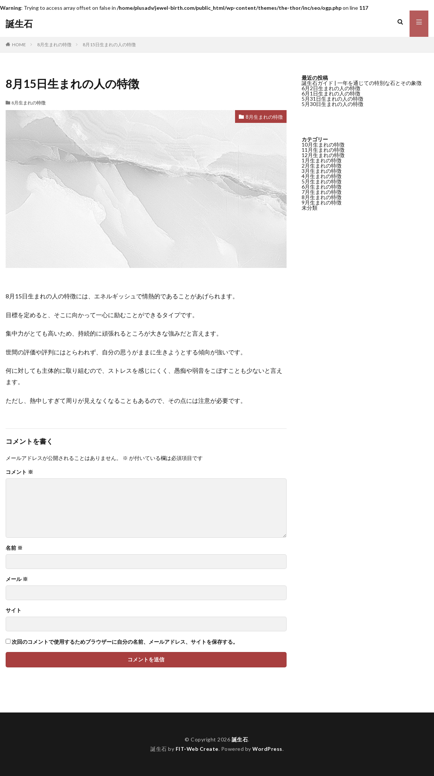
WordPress (267, 749)
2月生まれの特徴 (321, 165)
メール (17, 579)
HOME (19, 44)
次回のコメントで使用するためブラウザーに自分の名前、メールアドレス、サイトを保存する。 (125, 641)
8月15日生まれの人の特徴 (109, 44)
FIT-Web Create (197, 749)
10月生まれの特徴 (323, 144)
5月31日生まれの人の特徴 (332, 98)
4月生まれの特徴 (321, 176)
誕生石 (19, 23)
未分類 (309, 207)
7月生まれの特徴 (321, 192)
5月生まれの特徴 (321, 181)
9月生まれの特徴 (321, 202)
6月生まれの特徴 (321, 186)
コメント (19, 472)
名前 (14, 548)
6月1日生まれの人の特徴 (331, 93)
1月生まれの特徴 (321, 160)
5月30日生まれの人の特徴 (332, 104)
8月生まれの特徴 (54, 44)
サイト (13, 610)
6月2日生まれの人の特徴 (331, 88)
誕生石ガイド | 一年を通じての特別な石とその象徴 (362, 83)
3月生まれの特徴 (321, 171)
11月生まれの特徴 (323, 150)
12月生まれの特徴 (323, 155)
